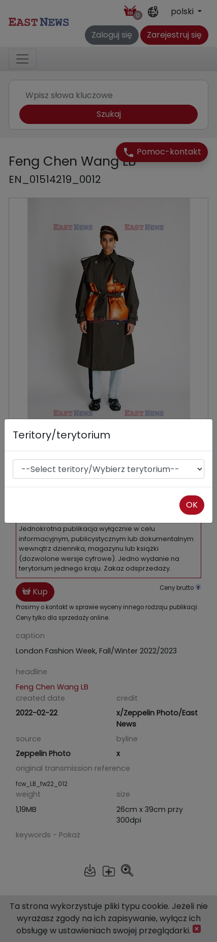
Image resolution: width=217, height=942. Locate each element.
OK (192, 505)
